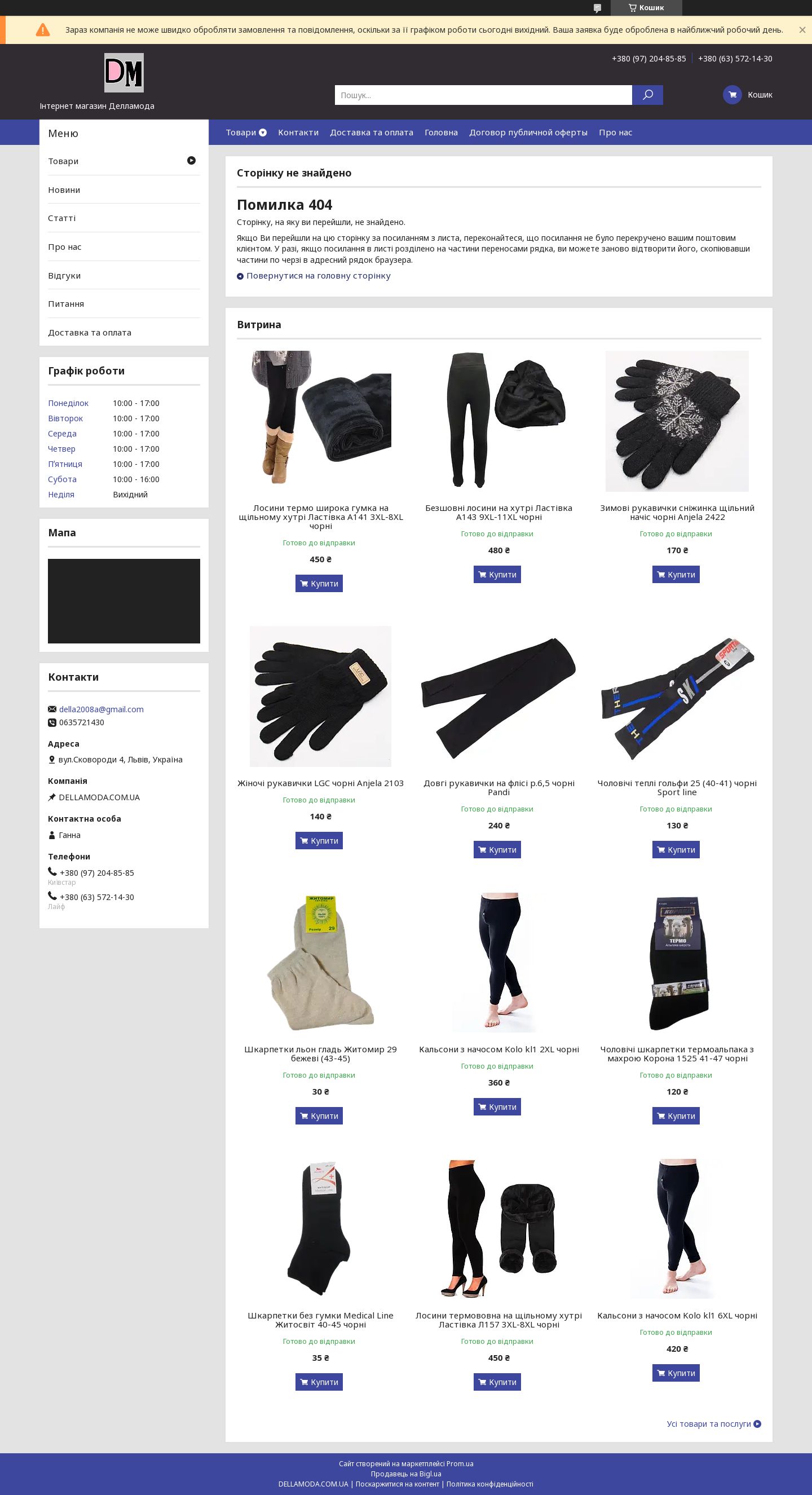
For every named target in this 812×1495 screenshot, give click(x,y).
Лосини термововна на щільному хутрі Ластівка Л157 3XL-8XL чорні (499, 1320)
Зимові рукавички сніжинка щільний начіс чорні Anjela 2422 (677, 512)
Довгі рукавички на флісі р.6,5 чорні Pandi (499, 787)
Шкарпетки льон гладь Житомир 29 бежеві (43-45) (320, 1053)
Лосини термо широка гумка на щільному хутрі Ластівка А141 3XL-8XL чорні (321, 516)
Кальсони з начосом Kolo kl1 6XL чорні (677, 1315)
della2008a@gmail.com (101, 709)
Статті (62, 217)
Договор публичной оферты (528, 132)
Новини (64, 189)
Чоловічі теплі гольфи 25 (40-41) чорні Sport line (677, 787)
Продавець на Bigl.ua (406, 1474)
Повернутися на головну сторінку (318, 275)
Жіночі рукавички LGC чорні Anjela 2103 (320, 782)
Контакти (298, 132)
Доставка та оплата (371, 132)
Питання (66, 303)
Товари (241, 132)
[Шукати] (647, 95)
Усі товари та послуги (709, 1424)
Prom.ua (460, 1463)
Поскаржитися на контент (397, 1484)
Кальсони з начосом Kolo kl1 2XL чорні (499, 1048)
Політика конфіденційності (490, 1484)
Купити (324, 583)
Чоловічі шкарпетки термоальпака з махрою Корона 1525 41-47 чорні (677, 1053)
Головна (441, 132)
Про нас (616, 132)
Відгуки (64, 274)
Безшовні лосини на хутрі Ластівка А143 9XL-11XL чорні (498, 512)
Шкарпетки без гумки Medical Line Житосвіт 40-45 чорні (321, 1320)
